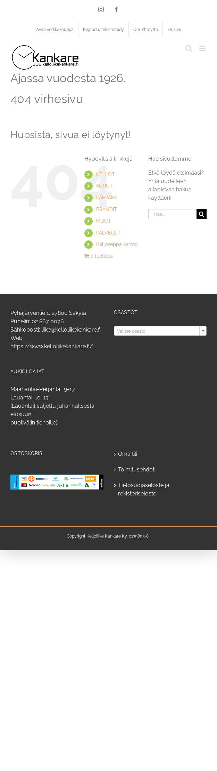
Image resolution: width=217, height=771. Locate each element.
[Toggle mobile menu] (203, 48)
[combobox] (160, 331)
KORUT (104, 186)
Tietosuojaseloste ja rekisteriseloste (143, 489)
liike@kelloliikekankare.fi (71, 329)
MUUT (103, 221)
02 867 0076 (48, 321)
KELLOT (105, 174)
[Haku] (202, 214)
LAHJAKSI (107, 197)
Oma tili (127, 454)
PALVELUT (108, 233)
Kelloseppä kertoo (116, 244)
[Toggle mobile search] (188, 48)
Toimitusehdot (136, 469)
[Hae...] (172, 214)
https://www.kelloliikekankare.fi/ (51, 346)
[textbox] (160, 331)
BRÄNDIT (106, 209)
